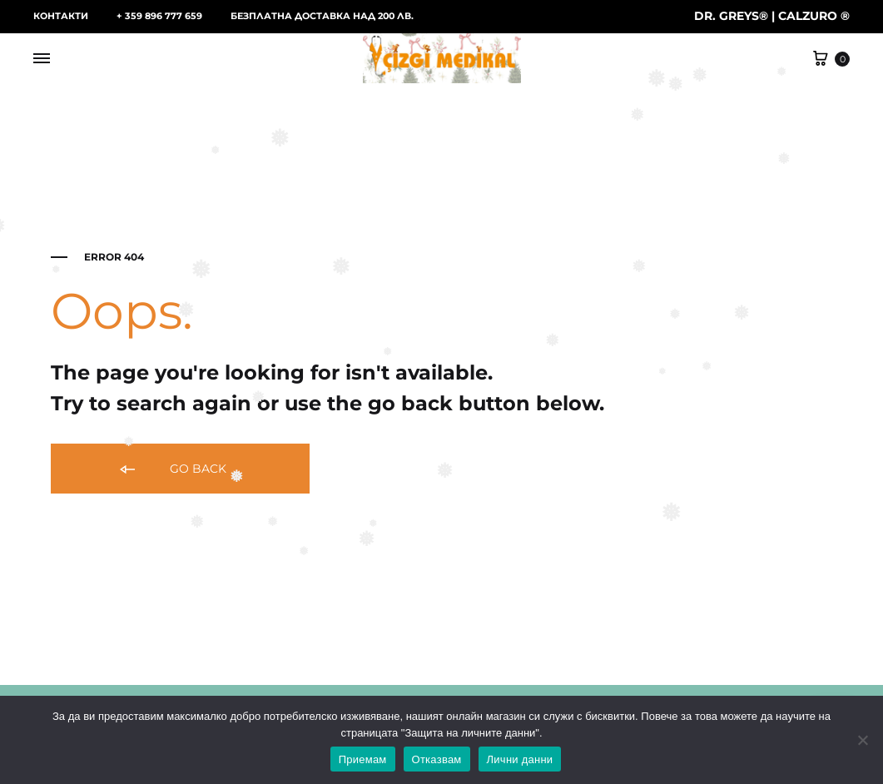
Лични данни (520, 759)
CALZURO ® (814, 15)
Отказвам (437, 759)
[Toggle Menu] (41, 59)
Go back (171, 469)
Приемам (363, 759)
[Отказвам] (862, 740)
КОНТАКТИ (60, 16)
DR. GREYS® (731, 15)
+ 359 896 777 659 (159, 16)
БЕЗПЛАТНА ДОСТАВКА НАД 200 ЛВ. (322, 16)
